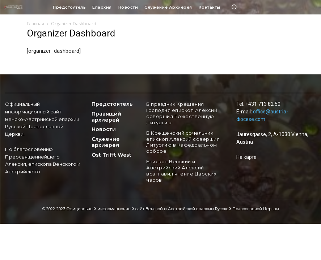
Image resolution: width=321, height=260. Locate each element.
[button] (234, 7)
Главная (35, 24)
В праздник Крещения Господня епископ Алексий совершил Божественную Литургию (180, 112)
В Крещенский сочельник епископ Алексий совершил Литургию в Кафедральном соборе (181, 140)
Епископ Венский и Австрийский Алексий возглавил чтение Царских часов (179, 167)
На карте (246, 157)
